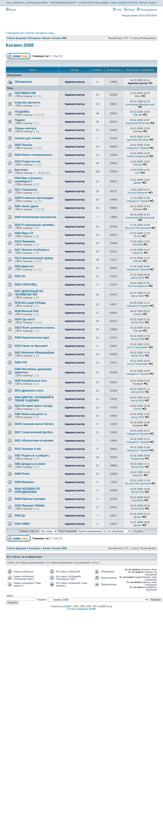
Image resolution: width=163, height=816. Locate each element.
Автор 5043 (137, 400)
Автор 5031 (137, 392)
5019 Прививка (25, 241)
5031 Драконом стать (29, 390)
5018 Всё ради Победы (30, 302)
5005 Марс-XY (24, 233)
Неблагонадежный (137, 156)
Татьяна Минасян (137, 192)
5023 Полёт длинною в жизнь (35, 327)
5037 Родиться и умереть (32, 455)
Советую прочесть (27, 102)
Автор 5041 (137, 355)
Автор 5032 (137, 277)
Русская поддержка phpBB (81, 609)
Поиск (129, 9)
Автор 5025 (137, 417)
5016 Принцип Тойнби (29, 505)
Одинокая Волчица (137, 139)
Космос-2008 (59, 38)
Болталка (21, 169)
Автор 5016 (137, 508)
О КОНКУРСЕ (86, 3)
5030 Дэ (20, 515)
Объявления (23, 81)
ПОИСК (152, 3)
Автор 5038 (137, 339)
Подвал (20, 120)
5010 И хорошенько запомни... (35, 225)
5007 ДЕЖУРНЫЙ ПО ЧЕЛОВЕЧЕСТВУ (29, 293)
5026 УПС (21, 362)
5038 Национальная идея (32, 337)
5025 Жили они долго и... (32, 414)
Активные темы (45, 33)
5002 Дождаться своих (30, 463)
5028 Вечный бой (26, 311)
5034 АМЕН (22, 523)
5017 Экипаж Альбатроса (32, 249)
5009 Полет (22, 473)
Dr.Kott (138, 236)
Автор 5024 (137, 322)
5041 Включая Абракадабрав (34, 352)
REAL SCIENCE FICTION (124, 3)
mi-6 (137, 172)
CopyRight (137, 500)
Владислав (137, 458)
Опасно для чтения (28, 138)
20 (39, 173)
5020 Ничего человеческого (33, 154)
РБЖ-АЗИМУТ (102, 3)
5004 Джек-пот (24, 266)
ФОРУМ (143, 3)
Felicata (137, 114)
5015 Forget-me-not (27, 161)
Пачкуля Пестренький (137, 228)
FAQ (117, 9)
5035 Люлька (23, 145)
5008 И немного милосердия (34, 198)
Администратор (74, 81)
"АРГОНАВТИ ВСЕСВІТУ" (63, 3)
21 (43, 173)
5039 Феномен (24, 482)
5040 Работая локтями (30, 499)
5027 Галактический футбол (34, 432)
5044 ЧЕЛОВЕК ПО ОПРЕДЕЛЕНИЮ (27, 490)
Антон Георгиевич (137, 347)
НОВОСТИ (19, 3)
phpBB (67, 606)
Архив (46, 38)
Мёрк (137, 96)
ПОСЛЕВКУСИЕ (25, 93)
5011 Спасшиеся (26, 189)
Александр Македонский (139, 104)
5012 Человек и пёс (28, 449)
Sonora (138, 408)
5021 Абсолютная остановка (34, 440)
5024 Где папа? (25, 319)
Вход (10, 9)
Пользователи (147, 9)
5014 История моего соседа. (34, 405)
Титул (9, 3)
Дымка (137, 182)
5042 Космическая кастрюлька (35, 217)
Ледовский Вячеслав (137, 123)
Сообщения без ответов (20, 33)
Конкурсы (34, 38)
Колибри (138, 244)
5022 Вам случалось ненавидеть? (29, 180)
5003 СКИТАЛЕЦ (26, 284)
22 (47, 173)
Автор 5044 (137, 492)
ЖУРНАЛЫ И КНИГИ (37, 3)
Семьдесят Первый (137, 148)
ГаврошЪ (137, 252)
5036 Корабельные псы (31, 380)
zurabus (137, 314)
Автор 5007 (137, 296)
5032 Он (20, 276)
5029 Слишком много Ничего (34, 424)
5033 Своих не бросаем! (31, 346)
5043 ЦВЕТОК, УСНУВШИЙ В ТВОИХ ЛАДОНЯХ (34, 399)
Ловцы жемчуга (25, 128)
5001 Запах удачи (26, 206)
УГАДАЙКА (22, 111)
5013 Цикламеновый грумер (34, 258)
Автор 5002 (137, 466)
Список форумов (16, 38)
